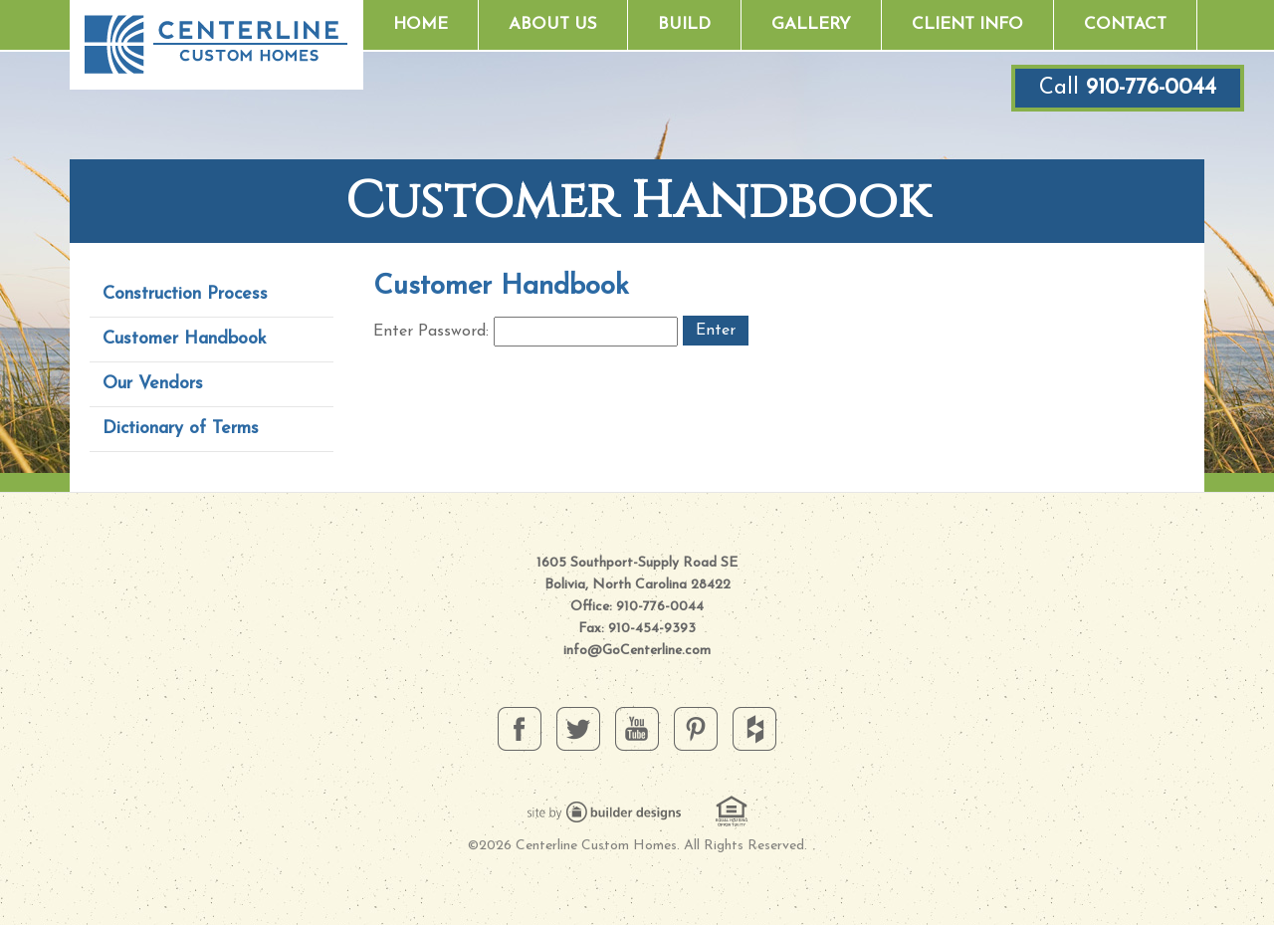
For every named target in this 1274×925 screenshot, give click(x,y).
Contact (1125, 24)
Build (684, 24)
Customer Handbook (185, 339)
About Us (553, 24)
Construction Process (185, 294)
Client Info (967, 24)
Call (1127, 88)
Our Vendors (153, 383)
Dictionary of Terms (181, 428)
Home (420, 24)
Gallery (811, 24)
